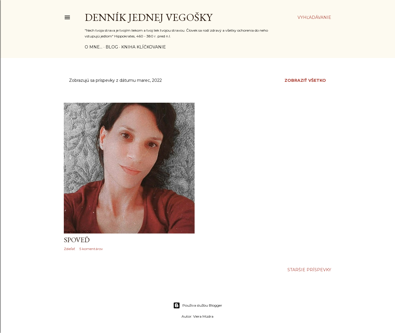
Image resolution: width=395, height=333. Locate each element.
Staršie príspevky (309, 269)
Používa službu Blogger (197, 305)
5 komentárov (91, 249)
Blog (112, 47)
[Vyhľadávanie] (314, 17)
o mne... (93, 47)
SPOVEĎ (77, 239)
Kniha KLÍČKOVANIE (143, 47)
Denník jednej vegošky (148, 17)
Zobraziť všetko (305, 80)
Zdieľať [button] (69, 249)
